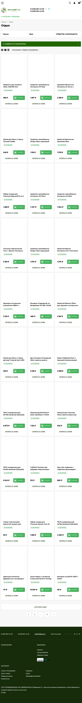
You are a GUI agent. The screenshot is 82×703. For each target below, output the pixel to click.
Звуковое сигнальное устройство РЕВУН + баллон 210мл (11, 305)
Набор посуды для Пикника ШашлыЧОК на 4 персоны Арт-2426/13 (13, 196)
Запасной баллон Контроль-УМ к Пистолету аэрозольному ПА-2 (67, 251)
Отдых (28, 673)
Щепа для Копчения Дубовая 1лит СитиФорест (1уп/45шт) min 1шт (13, 579)
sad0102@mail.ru (40, 634)
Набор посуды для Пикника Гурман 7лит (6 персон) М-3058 (39, 524)
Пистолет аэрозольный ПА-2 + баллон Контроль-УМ (13, 251)
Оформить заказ (42, 655)
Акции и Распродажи (8, 671)
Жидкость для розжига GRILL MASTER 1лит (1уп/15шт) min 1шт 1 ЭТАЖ (13, 87)
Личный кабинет (42, 652)
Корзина (40, 650)
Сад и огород (5, 673)
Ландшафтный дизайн (33, 676)
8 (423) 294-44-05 (37, 11)
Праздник (29, 671)
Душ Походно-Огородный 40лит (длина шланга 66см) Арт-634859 (40, 360)
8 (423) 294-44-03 (37, 9)
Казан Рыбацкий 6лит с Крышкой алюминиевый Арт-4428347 (67, 360)
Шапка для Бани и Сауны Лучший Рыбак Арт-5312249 (13, 141)
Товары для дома (6, 676)
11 (47, 614)
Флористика (5, 679)
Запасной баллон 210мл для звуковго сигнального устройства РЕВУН (67, 305)
